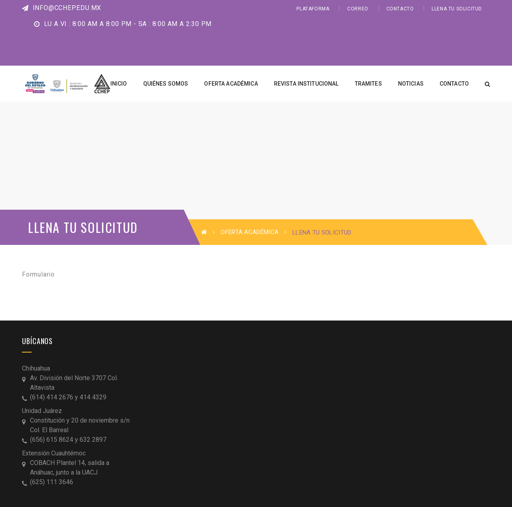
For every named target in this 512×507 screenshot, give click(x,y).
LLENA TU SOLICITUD (457, 9)
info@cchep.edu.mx (61, 8)
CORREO (357, 9)
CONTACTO (400, 9)
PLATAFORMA (312, 9)
